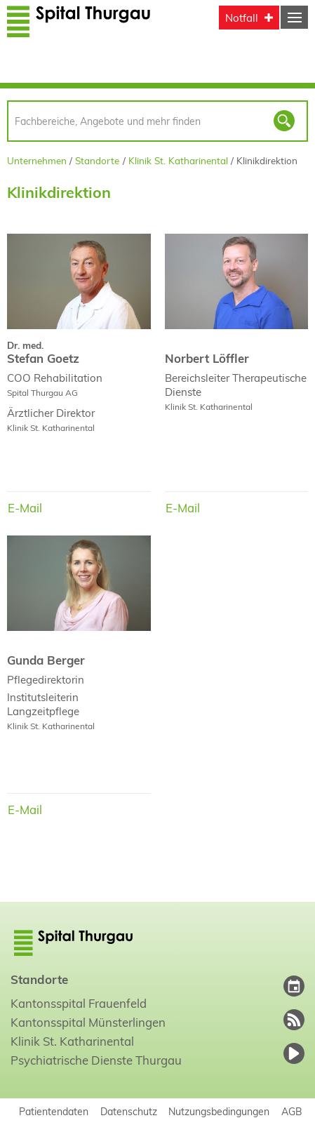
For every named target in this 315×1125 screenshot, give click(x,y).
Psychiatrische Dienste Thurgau (96, 1060)
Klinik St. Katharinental (178, 160)
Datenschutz (128, 1111)
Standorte (97, 160)
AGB (291, 1111)
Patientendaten (53, 1111)
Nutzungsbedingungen (218, 1111)
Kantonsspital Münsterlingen (88, 1022)
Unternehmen (37, 160)
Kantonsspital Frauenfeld (79, 1003)
